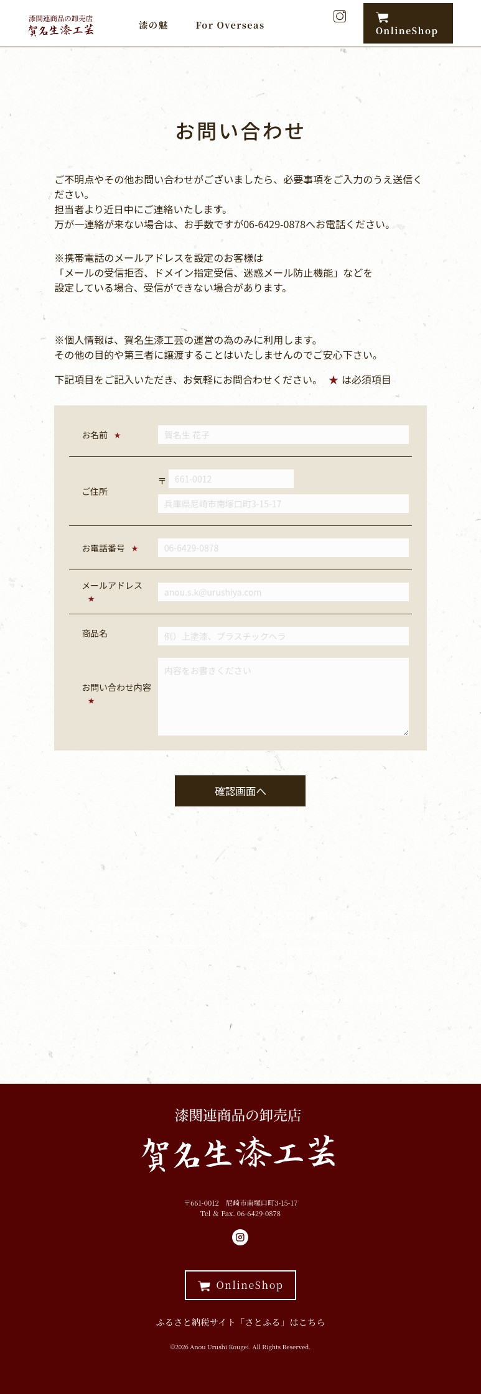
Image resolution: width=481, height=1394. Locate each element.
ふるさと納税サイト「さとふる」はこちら (240, 1321)
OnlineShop (407, 24)
